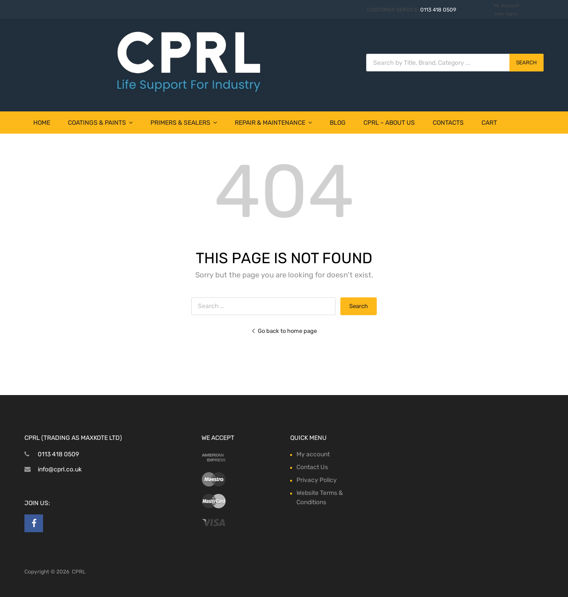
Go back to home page (284, 331)
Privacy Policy (316, 480)
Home (41, 123)
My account (313, 454)
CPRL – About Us (389, 123)
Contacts (448, 123)
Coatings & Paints (100, 123)
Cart (489, 123)
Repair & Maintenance (273, 123)
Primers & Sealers (183, 123)
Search (526, 62)
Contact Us (312, 467)
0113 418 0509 (438, 10)
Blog (338, 123)
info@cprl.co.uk (60, 469)
